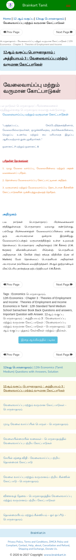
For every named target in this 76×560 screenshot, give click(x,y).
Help (31, 545)
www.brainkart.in (54, 555)
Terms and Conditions (36, 541)
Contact (23, 545)
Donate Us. (51, 548)
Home (7, 19)
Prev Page (11, 32)
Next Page (64, 32)
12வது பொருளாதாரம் (50, 19)
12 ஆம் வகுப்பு (23, 19)
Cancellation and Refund (56, 545)
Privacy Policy (15, 541)
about (38, 545)
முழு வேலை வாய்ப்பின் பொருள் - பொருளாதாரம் (35, 424)
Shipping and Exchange (31, 548)
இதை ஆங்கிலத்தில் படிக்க (38, 340)
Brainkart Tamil (34, 5)
